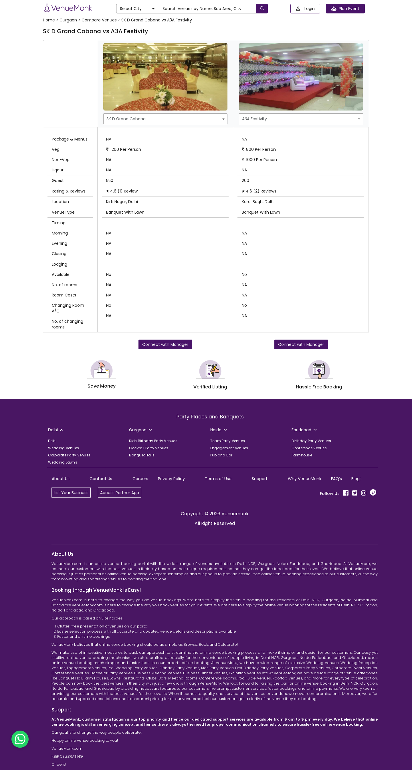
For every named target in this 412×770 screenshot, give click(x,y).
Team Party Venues (227, 440)
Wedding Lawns (62, 462)
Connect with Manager (165, 344)
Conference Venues (309, 448)
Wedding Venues (63, 448)
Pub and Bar (221, 455)
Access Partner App (119, 493)
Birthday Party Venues (311, 440)
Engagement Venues (229, 448)
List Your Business (71, 493)
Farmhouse (302, 455)
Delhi (52, 440)
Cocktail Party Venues (148, 448)
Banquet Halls (141, 455)
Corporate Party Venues (69, 455)
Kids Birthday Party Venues (153, 440)
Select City (137, 8)
